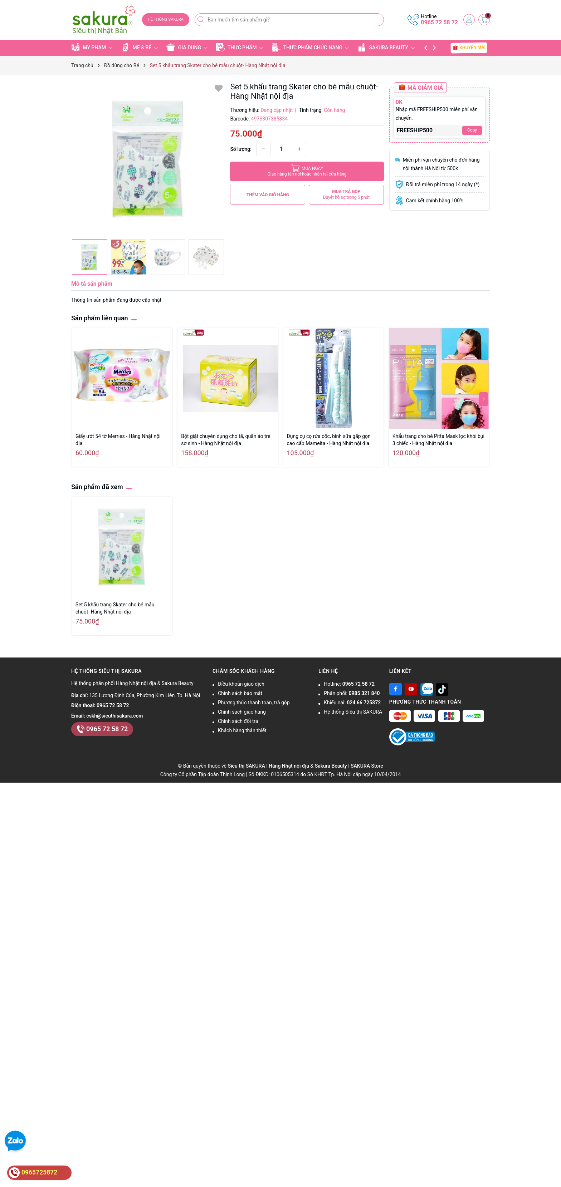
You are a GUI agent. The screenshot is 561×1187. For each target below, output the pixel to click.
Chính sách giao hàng (242, 712)
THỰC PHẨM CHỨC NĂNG (310, 47)
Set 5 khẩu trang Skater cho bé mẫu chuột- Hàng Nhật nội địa (115, 608)
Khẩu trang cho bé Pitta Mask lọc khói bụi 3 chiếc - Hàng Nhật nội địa (438, 439)
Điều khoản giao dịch (241, 684)
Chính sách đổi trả (238, 721)
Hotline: (349, 684)
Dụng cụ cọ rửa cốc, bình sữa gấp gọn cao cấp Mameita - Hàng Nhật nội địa (329, 439)
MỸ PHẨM (92, 47)
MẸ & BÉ (139, 47)
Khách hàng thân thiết (242, 730)
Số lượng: (241, 149)
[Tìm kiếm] (202, 19)
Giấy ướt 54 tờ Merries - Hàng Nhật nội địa (118, 439)
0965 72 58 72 (439, 22)
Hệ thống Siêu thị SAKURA (353, 712)
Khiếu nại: (352, 702)
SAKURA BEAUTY (386, 47)
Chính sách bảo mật (240, 693)
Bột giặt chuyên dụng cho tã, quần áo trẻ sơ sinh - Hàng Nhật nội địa (225, 439)
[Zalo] (426, 689)
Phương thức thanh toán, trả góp (254, 702)
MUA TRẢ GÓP (346, 194)
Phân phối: (352, 693)
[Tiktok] (442, 689)
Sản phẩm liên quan (99, 318)
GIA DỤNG (187, 47)
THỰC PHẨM (239, 47)
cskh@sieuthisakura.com (114, 716)
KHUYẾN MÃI (469, 47)
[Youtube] (411, 689)
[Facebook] (395, 689)
